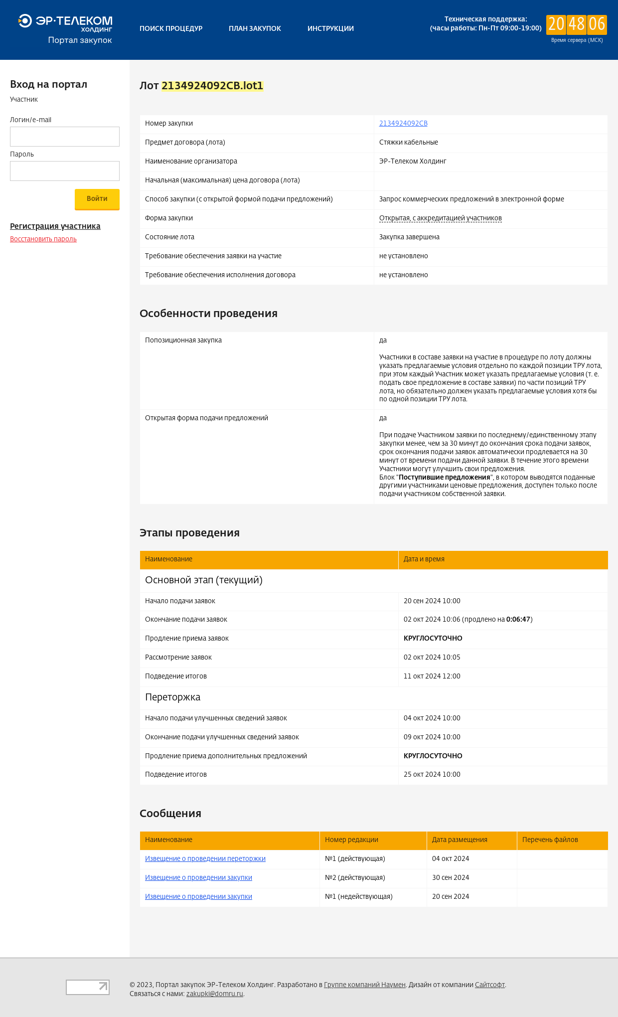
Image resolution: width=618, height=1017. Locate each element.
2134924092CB (403, 124)
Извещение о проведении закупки (198, 878)
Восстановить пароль (43, 239)
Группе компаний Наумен (365, 985)
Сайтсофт (490, 985)
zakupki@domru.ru (214, 994)
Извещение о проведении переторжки (205, 859)
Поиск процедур (171, 29)
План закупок (255, 29)
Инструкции (331, 29)
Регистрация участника (55, 226)
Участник (24, 100)
